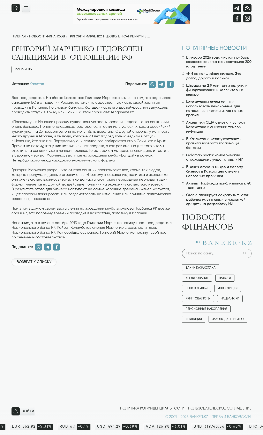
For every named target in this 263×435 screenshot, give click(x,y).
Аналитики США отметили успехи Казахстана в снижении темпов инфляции (213, 127)
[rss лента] (247, 8)
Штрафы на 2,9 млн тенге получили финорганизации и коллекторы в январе (214, 90)
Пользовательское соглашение (219, 408)
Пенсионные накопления (206, 308)
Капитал (37, 84)
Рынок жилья (197, 288)
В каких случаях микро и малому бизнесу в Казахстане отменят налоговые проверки (212, 171)
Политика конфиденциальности (152, 408)
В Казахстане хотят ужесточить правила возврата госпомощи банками (211, 143)
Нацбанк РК (230, 298)
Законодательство (228, 319)
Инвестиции (228, 288)
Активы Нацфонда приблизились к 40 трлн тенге (216, 186)
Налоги (225, 278)
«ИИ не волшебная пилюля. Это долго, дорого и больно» (211, 76)
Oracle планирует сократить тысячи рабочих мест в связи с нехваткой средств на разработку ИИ (215, 199)
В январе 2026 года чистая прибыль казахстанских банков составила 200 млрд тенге (216, 62)
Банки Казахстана (201, 267)
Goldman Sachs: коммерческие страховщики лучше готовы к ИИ (212, 157)
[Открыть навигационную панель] (26, 8)
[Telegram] (237, 8)
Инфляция (194, 319)
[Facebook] (237, 18)
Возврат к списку (34, 262)
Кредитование (197, 278)
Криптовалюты (198, 298)
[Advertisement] (93, 283)
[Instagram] (247, 18)
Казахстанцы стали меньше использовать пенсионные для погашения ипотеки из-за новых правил (212, 108)
